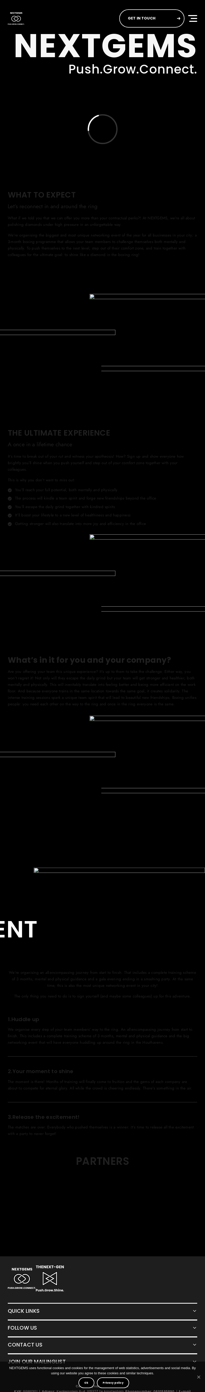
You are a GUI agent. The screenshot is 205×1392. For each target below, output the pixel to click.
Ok (86, 1383)
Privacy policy (113, 1383)
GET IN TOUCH (141, 18)
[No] (198, 1377)
